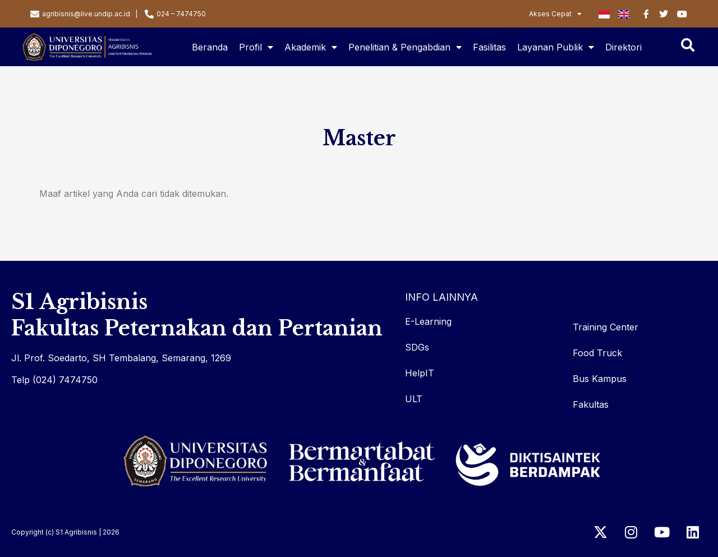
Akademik (310, 47)
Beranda (210, 47)
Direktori (623, 47)
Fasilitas (489, 47)
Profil (256, 47)
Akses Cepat (555, 14)
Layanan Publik (555, 47)
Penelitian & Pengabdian (405, 47)
